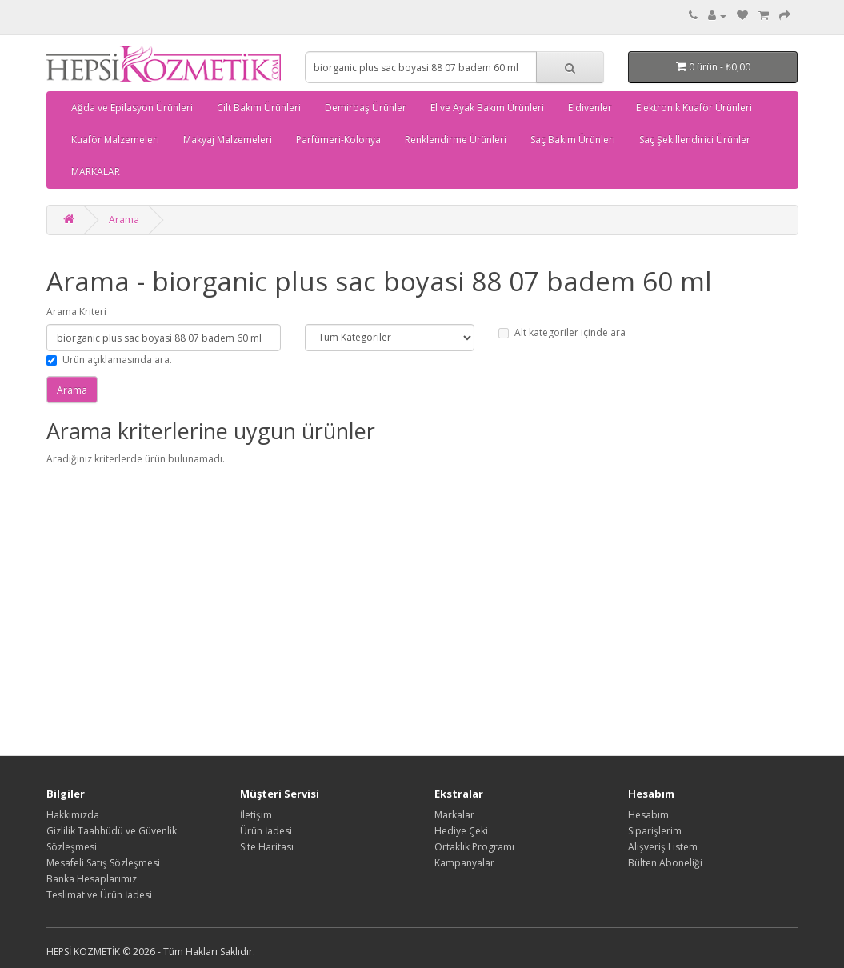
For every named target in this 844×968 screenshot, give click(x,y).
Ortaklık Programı (474, 847)
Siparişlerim (655, 831)
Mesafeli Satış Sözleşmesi (103, 863)
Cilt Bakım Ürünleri (259, 107)
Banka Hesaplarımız (91, 879)
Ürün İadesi (266, 831)
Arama (124, 219)
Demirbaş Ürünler (365, 107)
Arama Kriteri (76, 311)
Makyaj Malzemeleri (227, 139)
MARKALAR (95, 171)
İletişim (256, 815)
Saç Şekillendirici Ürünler (694, 139)
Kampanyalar (464, 863)
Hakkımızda (72, 815)
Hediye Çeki (461, 831)
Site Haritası (267, 847)
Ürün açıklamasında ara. (109, 359)
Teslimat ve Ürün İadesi (99, 895)
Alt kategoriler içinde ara (562, 332)
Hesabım (648, 815)
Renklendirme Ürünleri (455, 139)
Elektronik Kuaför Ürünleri (694, 107)
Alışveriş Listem (663, 847)
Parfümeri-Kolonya (338, 139)
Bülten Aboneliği (665, 863)
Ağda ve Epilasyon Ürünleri (132, 107)
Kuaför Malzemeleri (115, 139)
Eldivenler (590, 107)
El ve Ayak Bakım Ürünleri (487, 107)
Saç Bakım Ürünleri (572, 139)
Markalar (454, 815)
